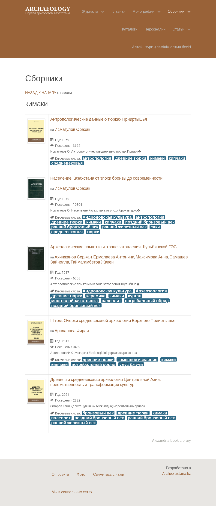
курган (134, 296)
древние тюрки (130, 158)
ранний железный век (124, 227)
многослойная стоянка (74, 300)
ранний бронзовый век (74, 227)
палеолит (111, 300)
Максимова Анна (152, 257)
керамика (95, 296)
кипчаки (177, 158)
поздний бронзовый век (149, 222)
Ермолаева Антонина (113, 257)
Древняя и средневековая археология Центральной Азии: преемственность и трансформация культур (105, 382)
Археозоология (151, 291)
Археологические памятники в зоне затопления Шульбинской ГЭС (113, 246)
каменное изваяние (137, 359)
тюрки (93, 232)
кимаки (157, 158)
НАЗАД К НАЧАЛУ (40, 92)
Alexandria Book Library (171, 440)
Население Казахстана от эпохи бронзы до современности (106, 178)
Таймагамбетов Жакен (92, 262)
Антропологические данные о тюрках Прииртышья (98, 119)
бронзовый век (98, 413)
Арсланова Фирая (72, 330)
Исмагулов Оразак (72, 129)
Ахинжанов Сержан (73, 257)
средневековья (67, 163)
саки (155, 227)
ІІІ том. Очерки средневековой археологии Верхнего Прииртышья (112, 320)
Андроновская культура (107, 217)
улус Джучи (131, 364)
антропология (97, 158)
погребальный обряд (147, 300)
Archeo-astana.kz (176, 473)
